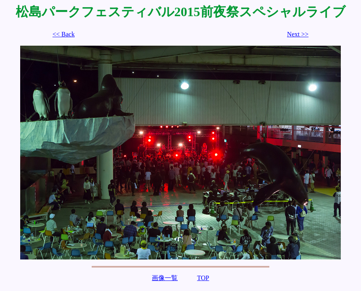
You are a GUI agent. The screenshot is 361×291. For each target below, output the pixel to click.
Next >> (298, 34)
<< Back (63, 34)
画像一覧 (165, 277)
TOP (203, 277)
